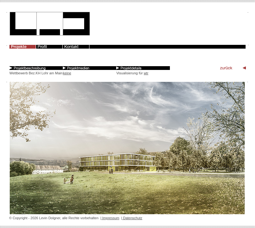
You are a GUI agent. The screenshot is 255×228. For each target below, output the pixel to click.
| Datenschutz (131, 218)
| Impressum (109, 218)
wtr (146, 73)
